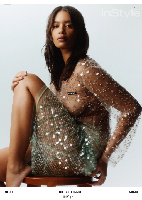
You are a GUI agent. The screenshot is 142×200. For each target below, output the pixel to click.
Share (133, 192)
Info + (9, 192)
